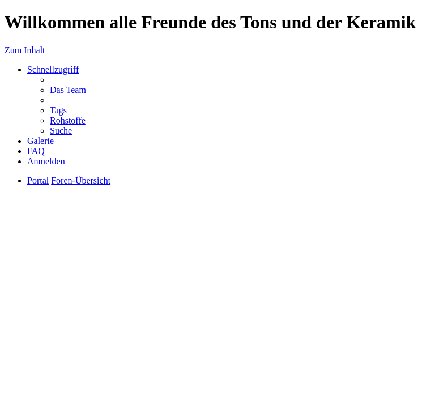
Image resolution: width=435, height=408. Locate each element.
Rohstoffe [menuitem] (68, 120)
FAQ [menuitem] (36, 151)
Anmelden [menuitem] (46, 161)
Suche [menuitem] (61, 130)
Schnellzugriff (53, 69)
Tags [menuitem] (58, 110)
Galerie (40, 141)
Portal (38, 180)
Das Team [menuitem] (68, 90)
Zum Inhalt (25, 50)
